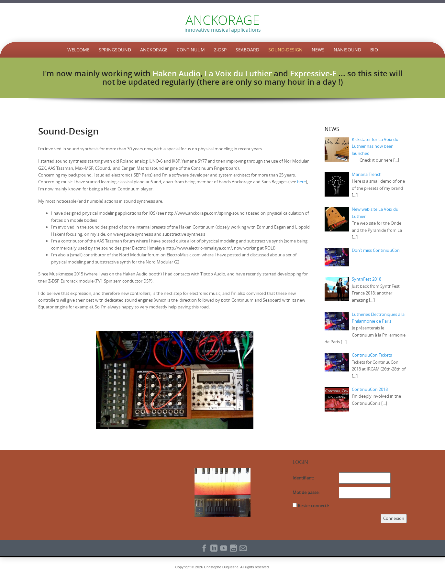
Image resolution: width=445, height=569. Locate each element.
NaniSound (347, 50)
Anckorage (154, 50)
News (318, 50)
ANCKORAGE (222, 20)
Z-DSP (220, 50)
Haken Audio (176, 73)
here (301, 182)
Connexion (393, 518)
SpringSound (115, 50)
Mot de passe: (306, 492)
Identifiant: (303, 478)
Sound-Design (285, 50)
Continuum (191, 50)
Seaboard (247, 50)
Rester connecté (313, 506)
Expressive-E (313, 73)
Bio (374, 50)
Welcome (78, 50)
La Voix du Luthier (238, 73)
